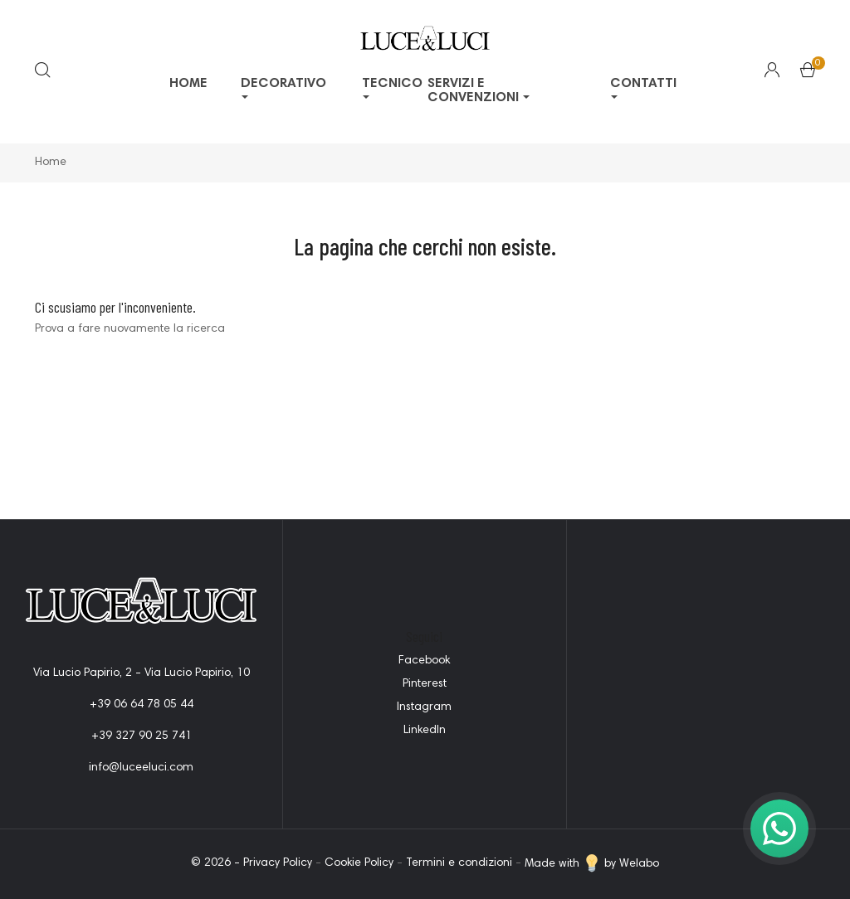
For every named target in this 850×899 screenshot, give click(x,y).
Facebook (424, 661)
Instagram (424, 707)
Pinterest (425, 684)
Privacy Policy (277, 864)
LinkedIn (424, 730)
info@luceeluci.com (141, 768)
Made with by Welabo (592, 864)
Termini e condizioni (459, 864)
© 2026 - (217, 864)
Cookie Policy (359, 864)
